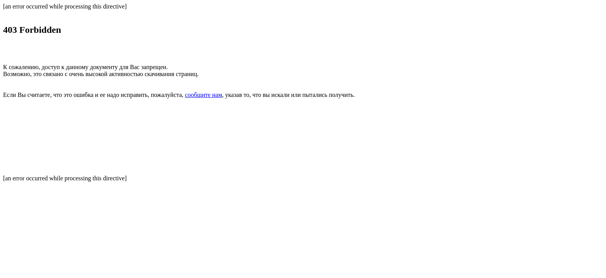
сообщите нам (203, 95)
